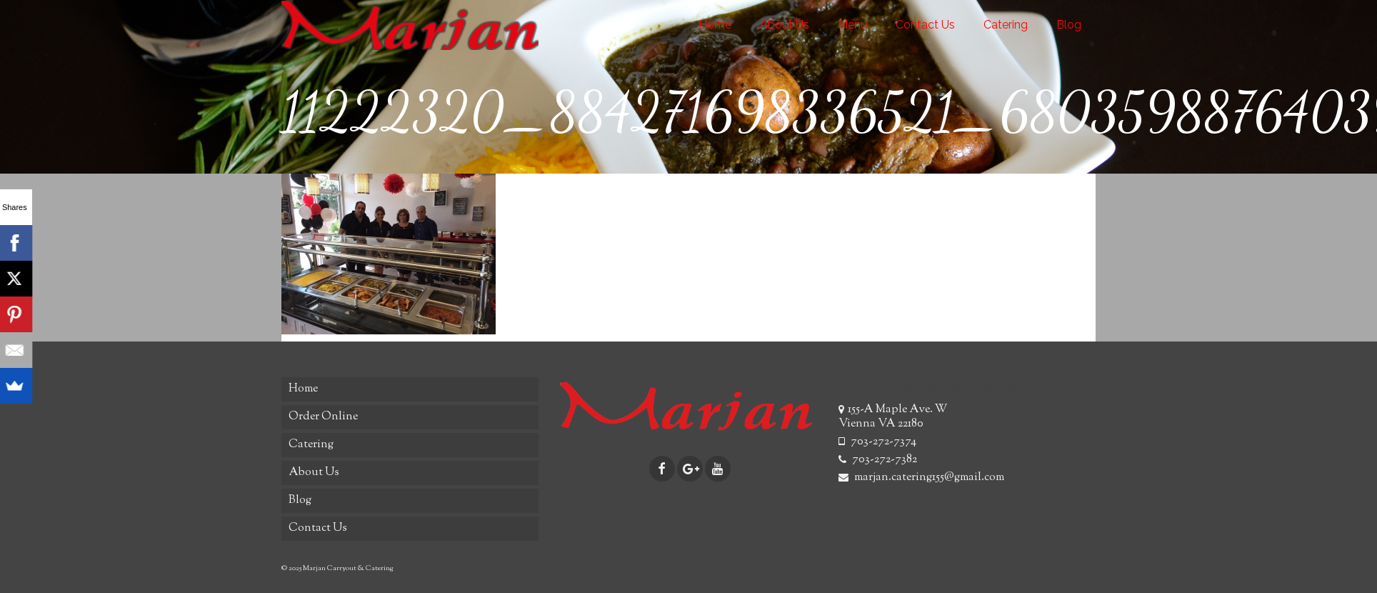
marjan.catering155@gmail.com (921, 477)
